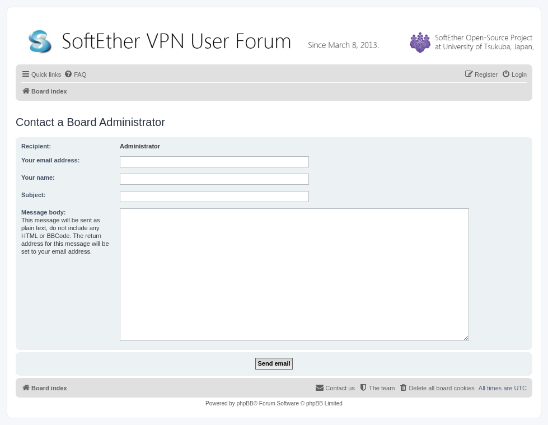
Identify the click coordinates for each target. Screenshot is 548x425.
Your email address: (50, 160)
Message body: (43, 212)
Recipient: (36, 146)
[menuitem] (75, 74)
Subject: (33, 195)
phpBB (245, 403)
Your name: (38, 177)
